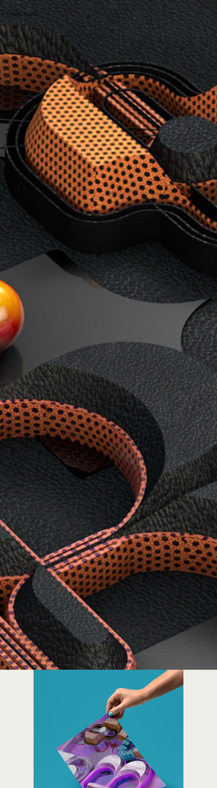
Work (16, 14)
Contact (32, 14)
